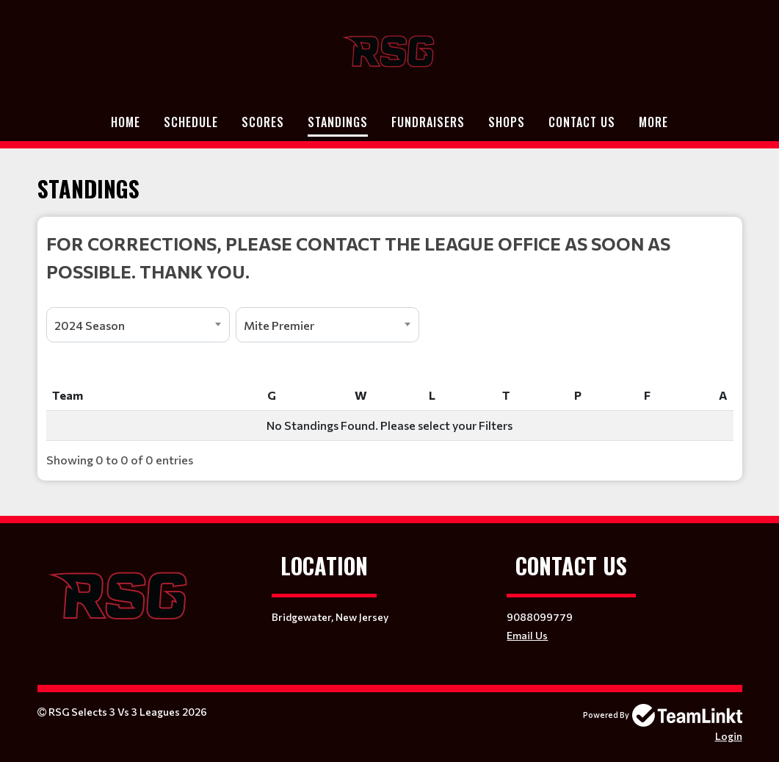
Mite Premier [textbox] (279, 325)
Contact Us (581, 122)
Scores (263, 122)
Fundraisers (428, 122)
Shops (506, 122)
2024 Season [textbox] (89, 325)
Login (728, 736)
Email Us (527, 635)
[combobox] (138, 324)
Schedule (191, 122)
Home (125, 122)
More (653, 122)
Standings (338, 122)
